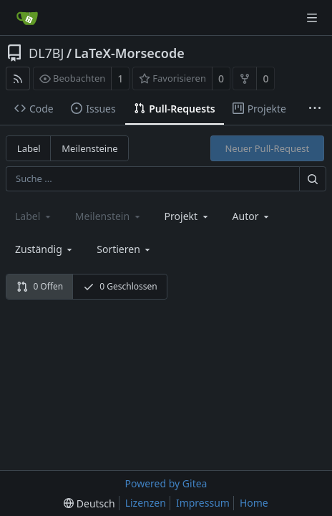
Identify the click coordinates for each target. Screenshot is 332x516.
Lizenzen (145, 503)
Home (254, 503)
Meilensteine (89, 148)
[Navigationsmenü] (312, 18)
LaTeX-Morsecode (129, 53)
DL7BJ (46, 53)
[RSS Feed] (18, 78)
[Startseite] (27, 18)
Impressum (203, 503)
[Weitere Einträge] (314, 109)
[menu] (124, 249)
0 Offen (39, 286)
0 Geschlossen (120, 286)
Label (29, 148)
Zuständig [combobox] (44, 249)
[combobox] (187, 216)
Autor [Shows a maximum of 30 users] (252, 216)
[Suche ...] (312, 178)
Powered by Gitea (166, 483)
